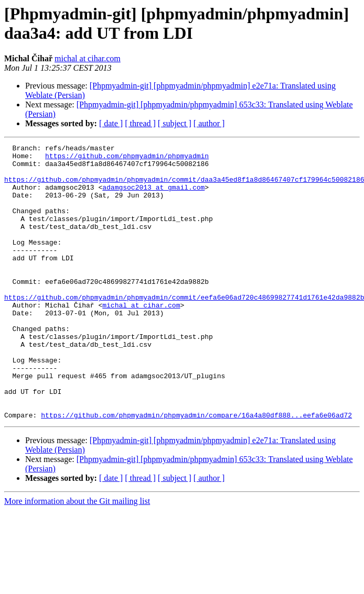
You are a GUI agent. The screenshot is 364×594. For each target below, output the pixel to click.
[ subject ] (174, 123)
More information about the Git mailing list (77, 556)
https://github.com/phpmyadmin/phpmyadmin (127, 158)
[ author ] (209, 123)
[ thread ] (140, 123)
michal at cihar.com (88, 58)
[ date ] (111, 123)
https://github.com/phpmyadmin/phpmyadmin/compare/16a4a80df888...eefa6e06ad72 (196, 470)
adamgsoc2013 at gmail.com (153, 196)
